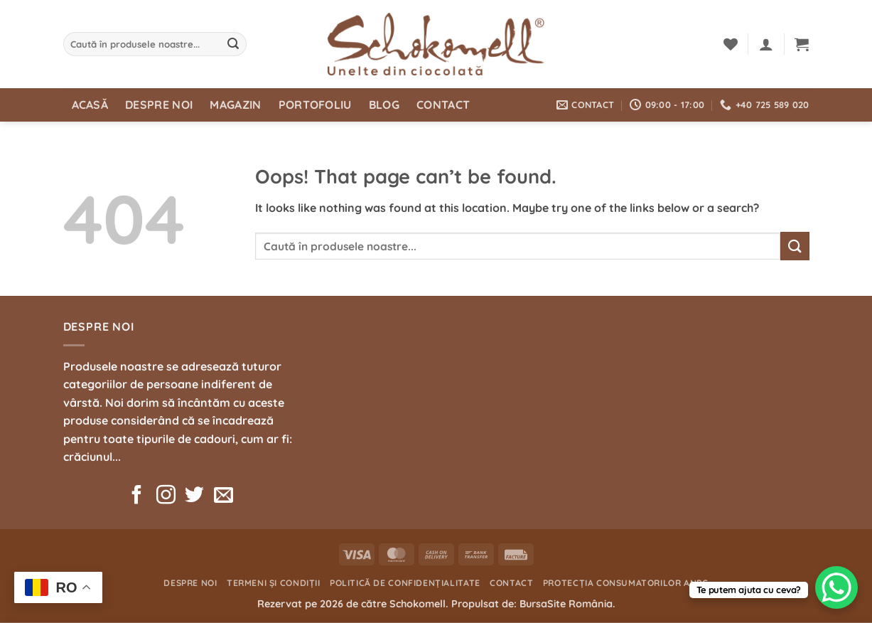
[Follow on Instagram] (166, 496)
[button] (766, 44)
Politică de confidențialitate (405, 582)
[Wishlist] (730, 44)
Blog (384, 104)
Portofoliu (315, 104)
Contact (443, 104)
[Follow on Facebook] (136, 496)
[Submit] (233, 44)
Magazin (235, 104)
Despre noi (159, 104)
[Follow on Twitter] (194, 496)
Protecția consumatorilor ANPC (626, 582)
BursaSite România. (567, 603)
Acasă (90, 104)
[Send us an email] (223, 496)
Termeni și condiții (274, 582)
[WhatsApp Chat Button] (836, 587)
